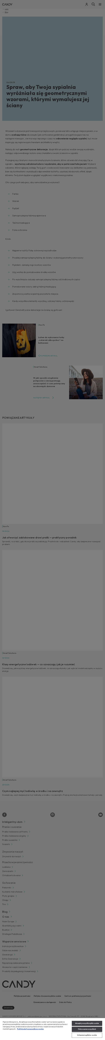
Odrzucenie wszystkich (87, 1029)
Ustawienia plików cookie (87, 1035)
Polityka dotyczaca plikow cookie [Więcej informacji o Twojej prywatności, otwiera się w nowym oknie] (30, 1029)
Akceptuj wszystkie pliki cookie (87, 1023)
